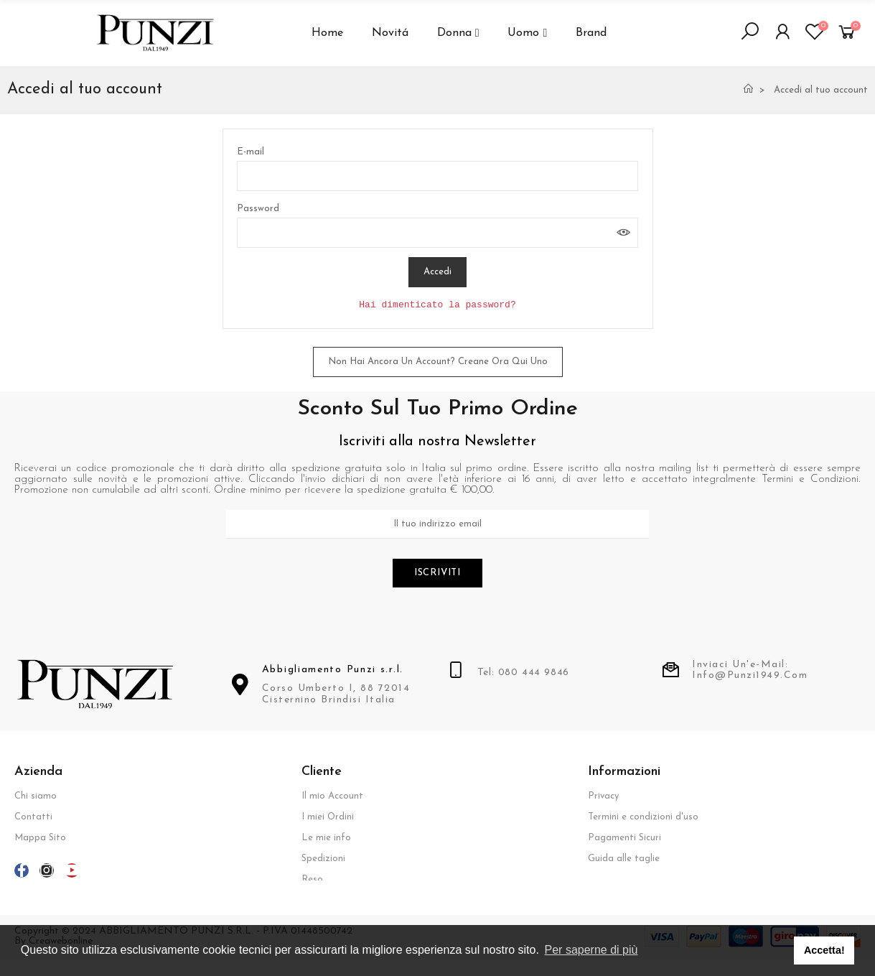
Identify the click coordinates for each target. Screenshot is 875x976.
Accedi (437, 271)
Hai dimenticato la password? (437, 304)
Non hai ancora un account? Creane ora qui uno (438, 361)
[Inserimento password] (437, 233)
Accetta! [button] (824, 950)
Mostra (623, 233)
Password (258, 208)
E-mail (250, 152)
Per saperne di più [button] (591, 950)
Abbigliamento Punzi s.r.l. (332, 671)
